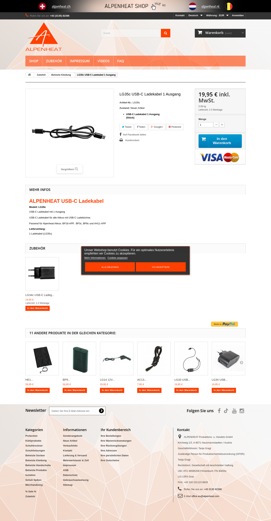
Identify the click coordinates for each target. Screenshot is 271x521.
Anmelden (238, 15)
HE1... (29, 379)
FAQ (120, 61)
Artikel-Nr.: (126, 102)
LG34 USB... (220, 379)
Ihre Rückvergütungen (114, 445)
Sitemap (68, 484)
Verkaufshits (70, 445)
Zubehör (54, 61)
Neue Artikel (70, 440)
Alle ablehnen (110, 267)
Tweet (126, 126)
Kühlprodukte (33, 440)
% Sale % (30, 491)
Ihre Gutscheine (110, 460)
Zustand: (125, 108)
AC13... (142, 379)
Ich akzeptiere (161, 267)
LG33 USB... (182, 379)
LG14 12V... (107, 379)
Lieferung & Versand (75, 455)
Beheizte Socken (35, 455)
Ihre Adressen (109, 450)
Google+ (157, 126)
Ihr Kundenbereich (116, 429)
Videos (103, 61)
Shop (33, 61)
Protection (31, 435)
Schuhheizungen (35, 450)
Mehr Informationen (95, 257)
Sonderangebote (72, 435)
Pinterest (175, 126)
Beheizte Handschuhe (38, 465)
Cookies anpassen (117, 257)
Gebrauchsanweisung (75, 480)
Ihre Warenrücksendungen (116, 440)
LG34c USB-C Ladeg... (39, 295)
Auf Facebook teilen (134, 134)
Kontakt (179, 15)
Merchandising (34, 484)
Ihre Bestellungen (111, 435)
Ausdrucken (132, 140)
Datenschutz (70, 475)
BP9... (66, 379)
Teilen (141, 126)
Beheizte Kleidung (36, 460)
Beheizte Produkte (36, 470)
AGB (66, 470)
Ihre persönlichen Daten (115, 455)
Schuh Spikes (33, 480)
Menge (202, 119)
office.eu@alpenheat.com (205, 496)
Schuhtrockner (34, 445)
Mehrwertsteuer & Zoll (76, 460)
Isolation (30, 475)
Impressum (80, 61)
